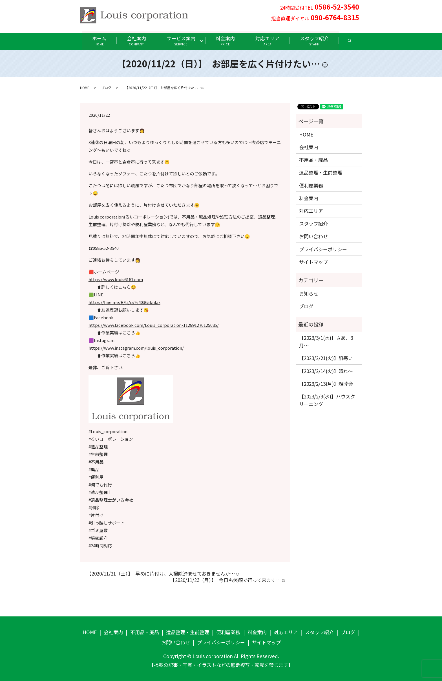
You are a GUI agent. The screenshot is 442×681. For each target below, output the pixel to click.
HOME (84, 87)
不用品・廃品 (313, 159)
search (356, 42)
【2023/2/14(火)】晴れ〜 (326, 370)
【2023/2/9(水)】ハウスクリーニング (327, 400)
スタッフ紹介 (315, 40)
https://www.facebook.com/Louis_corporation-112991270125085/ (154, 325)
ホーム (98, 40)
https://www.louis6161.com (116, 279)
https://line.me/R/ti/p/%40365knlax (124, 302)
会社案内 (135, 40)
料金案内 (225, 40)
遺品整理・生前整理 (320, 172)
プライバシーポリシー (323, 248)
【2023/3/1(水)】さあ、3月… (326, 341)
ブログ (106, 87)
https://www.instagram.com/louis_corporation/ (136, 348)
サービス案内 (180, 40)
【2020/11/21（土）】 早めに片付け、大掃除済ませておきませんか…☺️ (162, 573)
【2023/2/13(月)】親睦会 (326, 383)
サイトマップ (313, 261)
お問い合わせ (313, 236)
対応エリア (268, 40)
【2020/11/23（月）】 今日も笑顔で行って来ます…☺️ (227, 580)
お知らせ (308, 293)
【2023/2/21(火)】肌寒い (326, 358)
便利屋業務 (311, 185)
